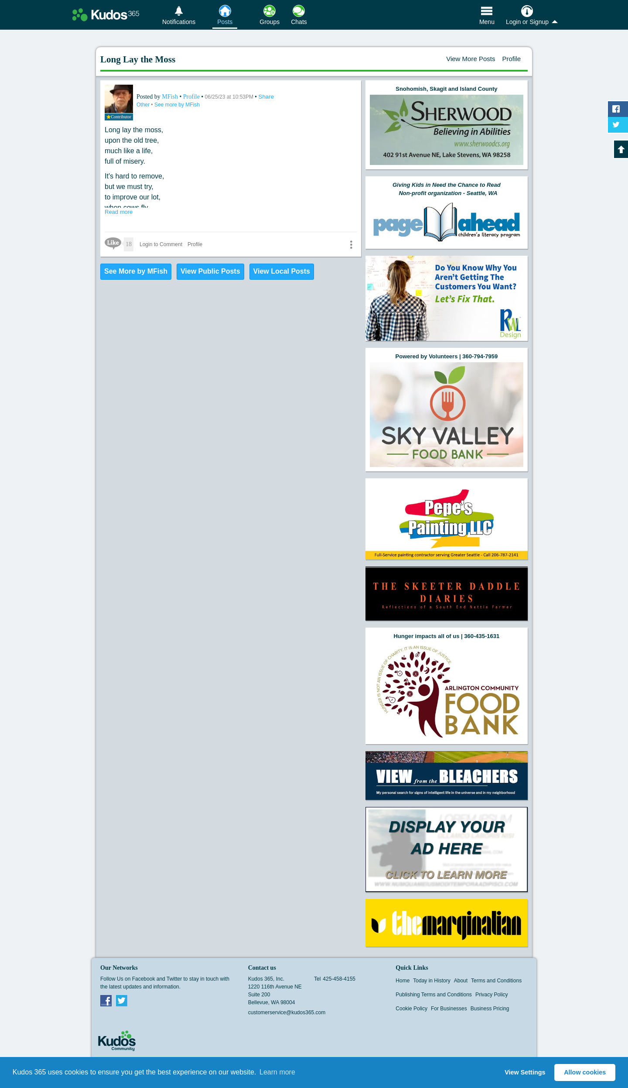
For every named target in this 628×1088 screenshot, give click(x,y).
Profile (511, 58)
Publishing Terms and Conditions (434, 995)
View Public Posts (210, 271)
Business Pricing (490, 1009)
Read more (119, 212)
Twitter (121, 1000)
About (461, 981)
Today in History (431, 981)
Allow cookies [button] (585, 1072)
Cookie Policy (411, 1009)
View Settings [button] (525, 1072)
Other (144, 105)
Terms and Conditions (496, 981)
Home (403, 981)
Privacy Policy (491, 995)
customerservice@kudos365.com (287, 1012)
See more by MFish (177, 105)
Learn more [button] (277, 1072)
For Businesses (449, 1009)
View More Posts (470, 58)
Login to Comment (161, 244)
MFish (170, 96)
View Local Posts (281, 271)
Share (266, 96)
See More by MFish (135, 271)
